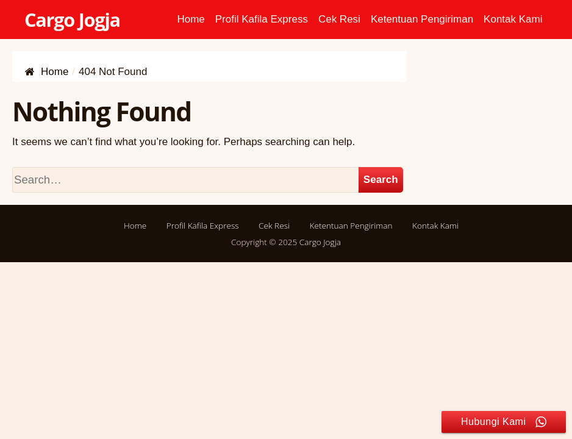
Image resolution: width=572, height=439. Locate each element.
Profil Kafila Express (261, 19)
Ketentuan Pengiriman (422, 19)
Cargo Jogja (72, 19)
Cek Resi (339, 19)
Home (190, 19)
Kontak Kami (513, 19)
